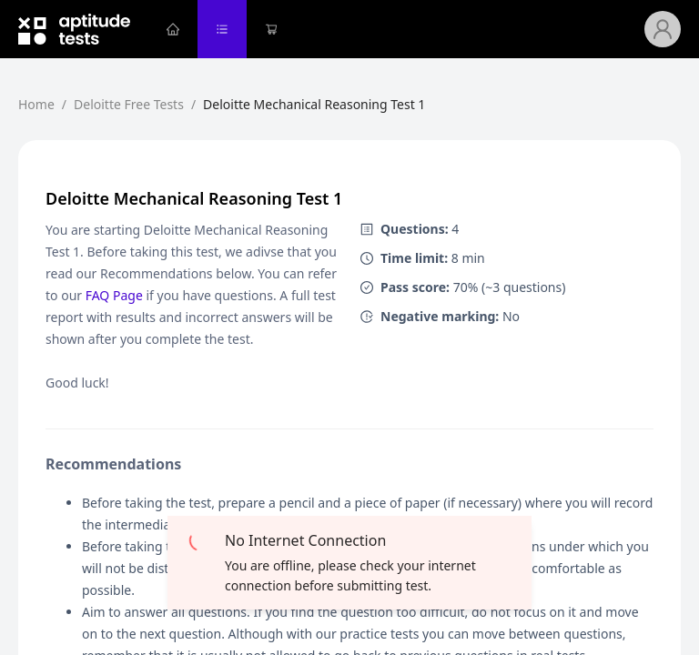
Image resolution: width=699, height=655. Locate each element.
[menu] (396, 29)
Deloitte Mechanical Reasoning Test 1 (314, 104)
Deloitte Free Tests (129, 104)
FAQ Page (114, 295)
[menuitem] (173, 29)
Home (36, 104)
